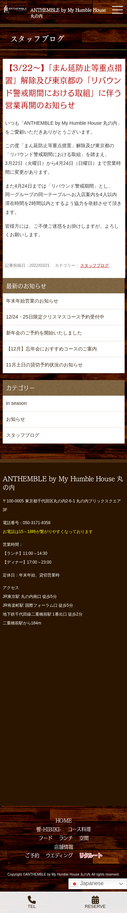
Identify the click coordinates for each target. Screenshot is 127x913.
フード (45, 838)
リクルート (90, 855)
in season (16, 403)
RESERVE (95, 902)
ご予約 (32, 855)
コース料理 (79, 829)
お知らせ (15, 419)
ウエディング (59, 855)
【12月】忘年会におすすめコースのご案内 (51, 348)
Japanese (87, 884)
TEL (32, 902)
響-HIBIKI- (48, 829)
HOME (64, 820)
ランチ (66, 838)
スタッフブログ (94, 265)
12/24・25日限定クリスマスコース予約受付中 (55, 317)
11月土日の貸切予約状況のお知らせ (44, 364)
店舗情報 (63, 846)
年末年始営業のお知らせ (32, 301)
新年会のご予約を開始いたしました (44, 332)
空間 (84, 838)
